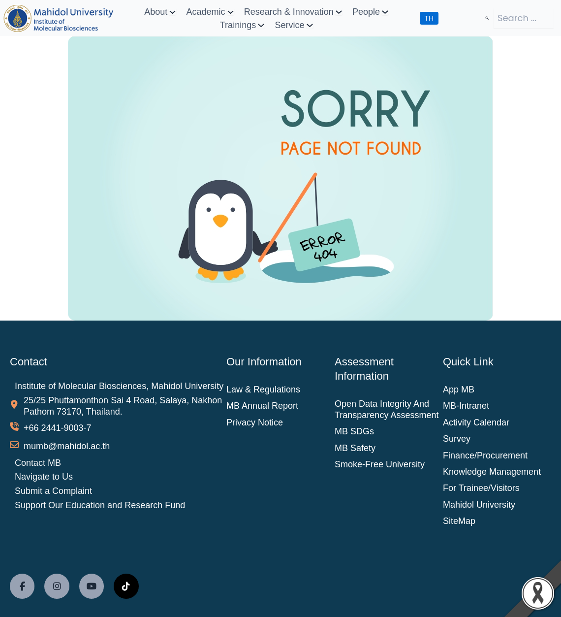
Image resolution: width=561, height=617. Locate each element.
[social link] (22, 586)
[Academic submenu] (230, 11)
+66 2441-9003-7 (58, 428)
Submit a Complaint (53, 491)
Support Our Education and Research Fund (100, 505)
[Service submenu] (309, 25)
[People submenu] (385, 11)
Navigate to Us (44, 477)
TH (429, 18)
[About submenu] (172, 11)
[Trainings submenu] (261, 25)
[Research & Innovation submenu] (339, 11)
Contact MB (38, 463)
